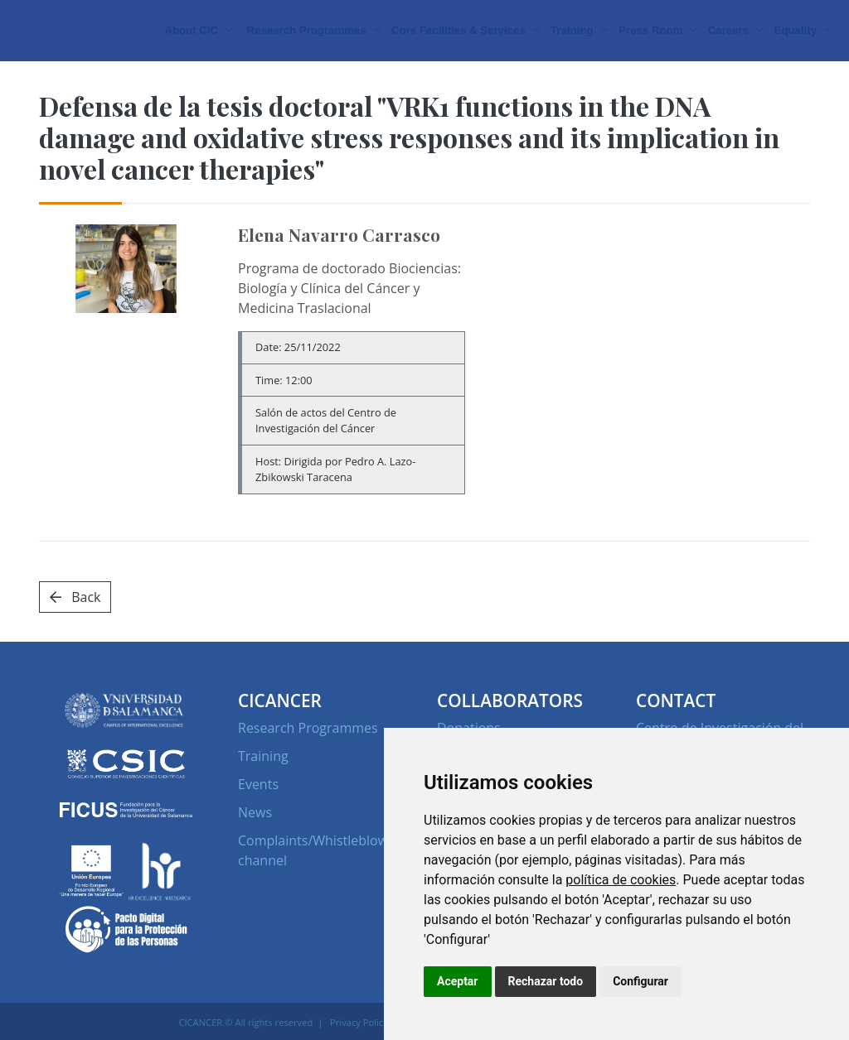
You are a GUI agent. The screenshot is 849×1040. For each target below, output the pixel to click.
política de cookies (620, 880)
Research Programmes (308, 766)
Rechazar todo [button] (546, 981)
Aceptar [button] (457, 981)
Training (263, 794)
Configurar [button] (640, 981)
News (255, 850)
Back (75, 635)
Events (258, 822)
